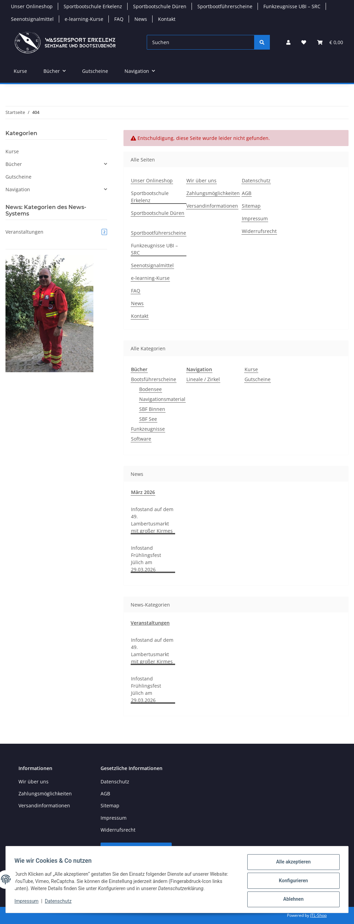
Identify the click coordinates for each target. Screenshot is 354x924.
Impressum (29, 903)
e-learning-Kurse (84, 19)
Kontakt (166, 19)
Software (141, 438)
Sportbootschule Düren (159, 6)
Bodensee (150, 389)
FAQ (118, 19)
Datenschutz (60, 903)
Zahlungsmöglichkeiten (213, 193)
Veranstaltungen (150, 623)
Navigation (17, 189)
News (140, 19)
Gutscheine (258, 379)
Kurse (251, 369)
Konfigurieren (290, 882)
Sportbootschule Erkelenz (93, 6)
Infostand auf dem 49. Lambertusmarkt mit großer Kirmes (152, 520)
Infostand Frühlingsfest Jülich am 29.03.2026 (146, 559)
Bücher (13, 164)
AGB (246, 193)
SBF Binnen (152, 409)
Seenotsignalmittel (32, 19)
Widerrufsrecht (259, 231)
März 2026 (143, 492)
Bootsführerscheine (153, 379)
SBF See (148, 419)
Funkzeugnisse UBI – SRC (291, 6)
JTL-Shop (318, 915)
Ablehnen (291, 899)
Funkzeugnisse (148, 429)
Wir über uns (201, 180)
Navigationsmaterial (162, 399)
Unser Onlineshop (32, 6)
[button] (288, 42)
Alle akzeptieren (291, 864)
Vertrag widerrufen (136, 850)
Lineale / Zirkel (203, 379)
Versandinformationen (212, 206)
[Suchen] (200, 42)
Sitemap (251, 206)
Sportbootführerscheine (224, 6)
